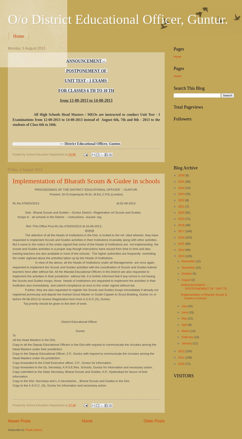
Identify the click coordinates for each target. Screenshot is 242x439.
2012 (181, 351)
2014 (181, 249)
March (186, 331)
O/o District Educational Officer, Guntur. (118, 19)
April (185, 324)
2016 (181, 237)
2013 (181, 256)
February (188, 337)
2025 (181, 181)
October (187, 273)
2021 (181, 206)
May (185, 318)
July (184, 306)
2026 (181, 175)
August (186, 280)
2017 (181, 231)
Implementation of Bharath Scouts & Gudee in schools (86, 181)
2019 (181, 219)
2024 (181, 188)
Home (18, 36)
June (185, 312)
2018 (181, 225)
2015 (181, 243)
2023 (181, 194)
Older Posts (154, 421)
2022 (181, 200)
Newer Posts (19, 421)
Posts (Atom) (34, 430)
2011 (181, 357)
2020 (181, 212)
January (187, 343)
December (189, 261)
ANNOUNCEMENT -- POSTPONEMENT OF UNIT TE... (205, 286)
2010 (181, 363)
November (189, 267)
